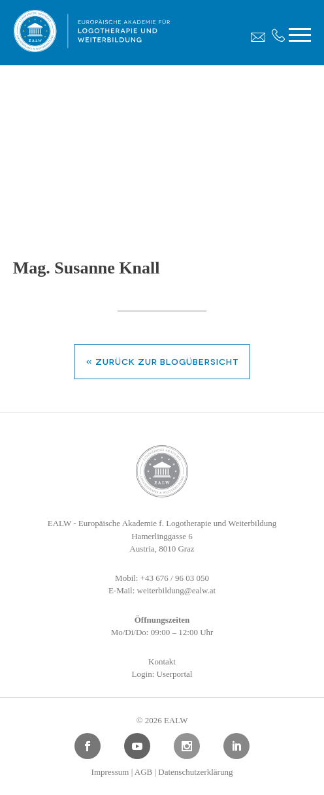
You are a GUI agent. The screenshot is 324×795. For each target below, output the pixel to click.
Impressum (110, 772)
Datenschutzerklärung (195, 772)
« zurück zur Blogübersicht (162, 361)
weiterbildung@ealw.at (176, 590)
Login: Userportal (162, 674)
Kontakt (162, 661)
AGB (143, 772)
